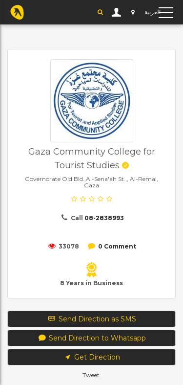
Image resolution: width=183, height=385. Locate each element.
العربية (152, 12)
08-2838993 (104, 218)
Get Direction (92, 357)
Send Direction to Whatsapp (91, 338)
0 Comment (117, 246)
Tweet (91, 375)
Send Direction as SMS (91, 319)
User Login (117, 12)
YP (17, 12)
